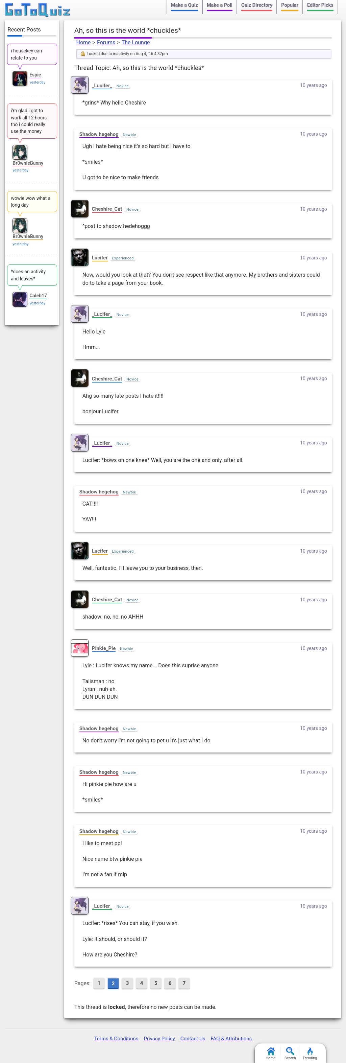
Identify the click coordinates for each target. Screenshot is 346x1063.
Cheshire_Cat (107, 209)
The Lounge (136, 42)
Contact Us (192, 1039)
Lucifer (100, 258)
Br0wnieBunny (28, 163)
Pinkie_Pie (104, 648)
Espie (35, 74)
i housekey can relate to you (26, 54)
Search (290, 1053)
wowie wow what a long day (30, 201)
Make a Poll (219, 5)
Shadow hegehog (99, 134)
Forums (106, 42)
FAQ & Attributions (231, 1039)
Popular (289, 5)
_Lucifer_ (102, 86)
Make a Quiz (184, 5)
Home (83, 42)
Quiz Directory (256, 5)
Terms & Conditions (116, 1039)
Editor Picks (320, 5)
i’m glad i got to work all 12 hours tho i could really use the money (29, 121)
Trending (310, 1053)
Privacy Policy (159, 1039)
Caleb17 (38, 295)
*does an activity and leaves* (28, 275)
